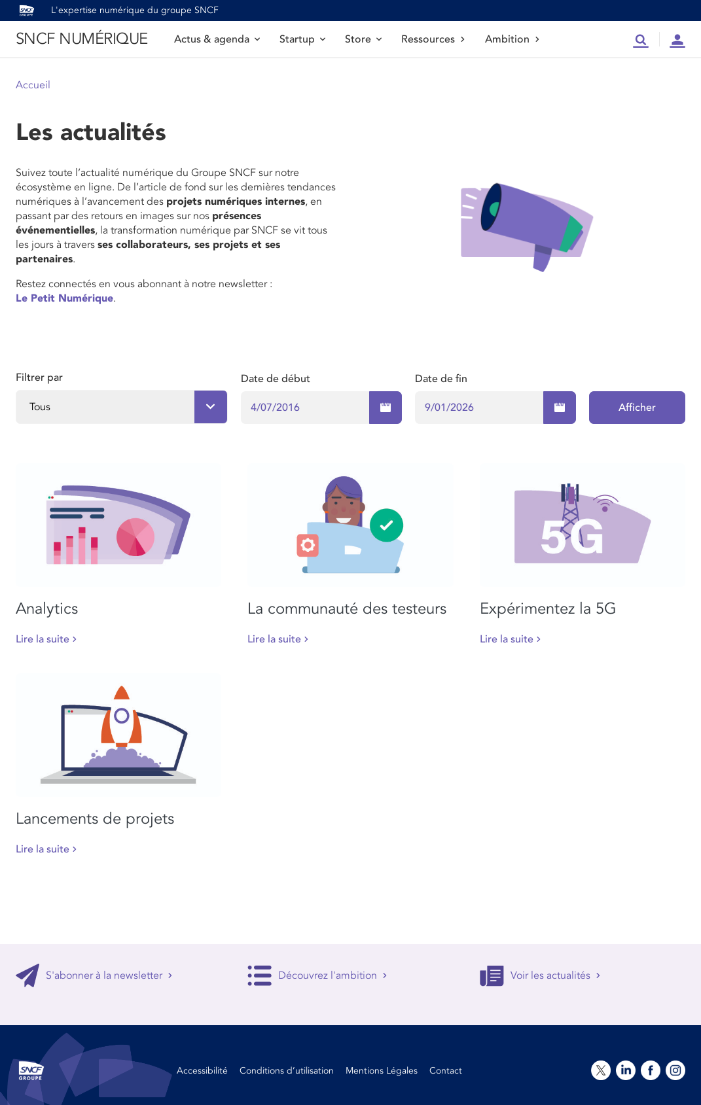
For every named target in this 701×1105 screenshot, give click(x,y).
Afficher (637, 407)
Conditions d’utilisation (287, 1070)
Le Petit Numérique (64, 298)
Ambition (512, 39)
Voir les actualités (540, 975)
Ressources (433, 39)
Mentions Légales (382, 1070)
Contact (445, 1070)
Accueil (33, 85)
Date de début (275, 378)
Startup (302, 39)
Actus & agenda (217, 39)
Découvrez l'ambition (317, 975)
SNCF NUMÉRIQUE (82, 38)
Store (363, 39)
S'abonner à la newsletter (94, 975)
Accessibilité (202, 1070)
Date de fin (441, 378)
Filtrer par (39, 377)
